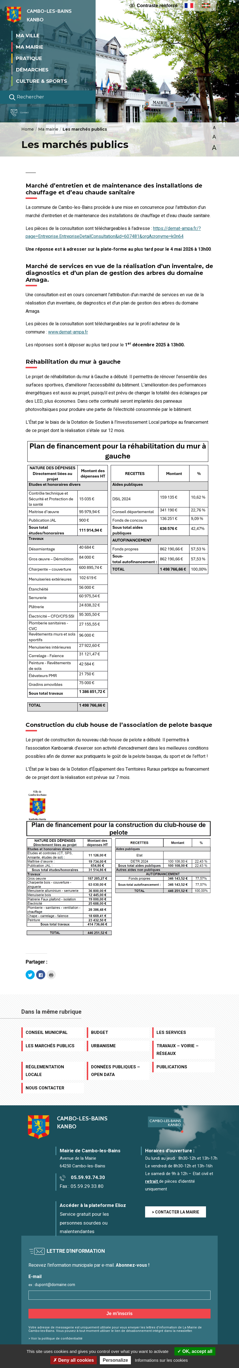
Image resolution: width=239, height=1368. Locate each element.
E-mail (35, 1277)
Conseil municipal (47, 1032)
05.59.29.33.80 (87, 1186)
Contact (24, 112)
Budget (99, 1032)
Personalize (115, 1360)
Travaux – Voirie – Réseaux (177, 1050)
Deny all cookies (73, 1360)
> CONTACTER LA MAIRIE (175, 1212)
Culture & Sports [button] (41, 81)
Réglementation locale (45, 1071)
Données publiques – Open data (115, 1071)
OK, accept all (194, 1351)
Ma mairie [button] (29, 47)
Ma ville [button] (28, 35)
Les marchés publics (50, 1046)
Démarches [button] (32, 69)
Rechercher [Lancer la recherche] (26, 97)
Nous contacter (45, 1088)
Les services (171, 1032)
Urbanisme (103, 1046)
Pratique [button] (29, 58)
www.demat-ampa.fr (68, 332)
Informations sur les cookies (161, 1360)
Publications (171, 1067)
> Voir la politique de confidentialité (55, 1338)
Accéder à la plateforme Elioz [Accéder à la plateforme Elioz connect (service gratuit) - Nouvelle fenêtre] (93, 1205)
